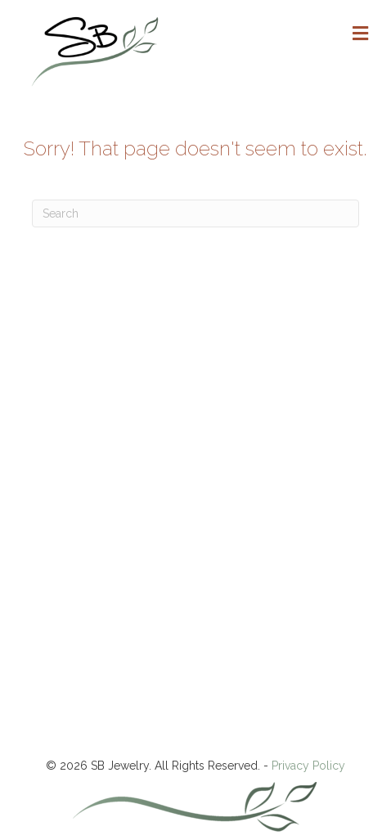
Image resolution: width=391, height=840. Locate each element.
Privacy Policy (308, 765)
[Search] (195, 213)
